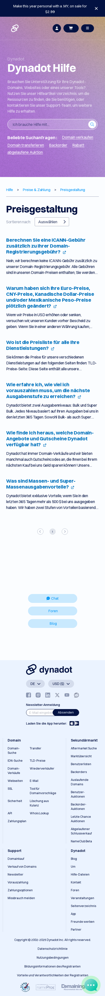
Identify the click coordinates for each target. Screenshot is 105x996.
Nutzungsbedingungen (53, 957)
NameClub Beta (81, 841)
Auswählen (52, 221)
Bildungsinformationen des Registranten (52, 966)
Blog (53, 623)
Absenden (66, 712)
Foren (53, 611)
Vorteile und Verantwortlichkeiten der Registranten (52, 975)
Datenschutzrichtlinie (53, 949)
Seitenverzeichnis (83, 906)
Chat (52, 598)
